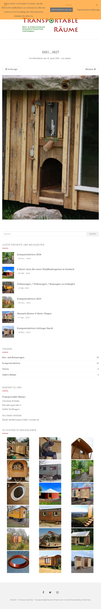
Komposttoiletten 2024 (29, 254)
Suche (92, 234)
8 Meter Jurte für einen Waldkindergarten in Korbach (45, 269)
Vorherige (11, 69)
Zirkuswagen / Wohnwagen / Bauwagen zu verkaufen (46, 283)
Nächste (90, 69)
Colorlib (67, 600)
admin (68, 58)
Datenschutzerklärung (88, 9)
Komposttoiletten (11, 363)
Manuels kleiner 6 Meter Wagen (34, 313)
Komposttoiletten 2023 (29, 298)
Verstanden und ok (61, 10)
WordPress (86, 600)
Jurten (5, 369)
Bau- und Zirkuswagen (13, 357)
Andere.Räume (9, 374)
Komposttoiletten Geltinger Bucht (35, 328)
